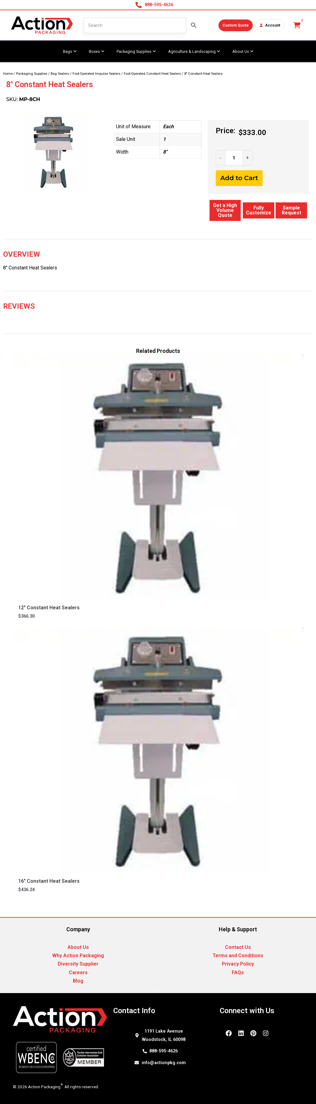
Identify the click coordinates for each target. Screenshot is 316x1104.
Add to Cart (239, 178)
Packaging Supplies (31, 74)
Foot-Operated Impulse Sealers (96, 74)
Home (8, 74)
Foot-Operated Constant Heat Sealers (152, 74)
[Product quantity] (234, 157)
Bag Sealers (60, 74)
